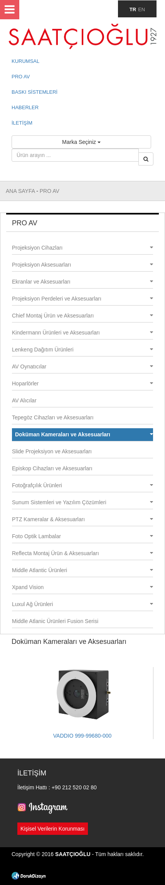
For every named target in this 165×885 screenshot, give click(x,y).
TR (133, 9)
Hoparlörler (82, 383)
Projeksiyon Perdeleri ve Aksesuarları (82, 299)
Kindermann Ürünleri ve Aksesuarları (82, 332)
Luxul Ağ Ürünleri (82, 604)
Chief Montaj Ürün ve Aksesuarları (82, 315)
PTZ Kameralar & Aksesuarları (82, 519)
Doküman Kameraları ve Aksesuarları (84, 434)
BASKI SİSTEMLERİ (34, 92)
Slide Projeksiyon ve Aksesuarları (52, 451)
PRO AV (21, 76)
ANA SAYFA (21, 191)
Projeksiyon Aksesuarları (82, 265)
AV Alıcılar (24, 400)
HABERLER (25, 107)
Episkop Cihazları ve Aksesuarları (52, 468)
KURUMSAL (25, 61)
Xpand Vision (82, 587)
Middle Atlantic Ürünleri (82, 570)
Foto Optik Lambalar (82, 536)
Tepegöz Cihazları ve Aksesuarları (53, 417)
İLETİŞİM (22, 123)
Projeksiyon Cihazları (82, 248)
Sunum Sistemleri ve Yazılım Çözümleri (82, 502)
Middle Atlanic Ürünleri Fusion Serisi (55, 621)
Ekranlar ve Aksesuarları (82, 282)
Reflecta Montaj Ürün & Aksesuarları (82, 553)
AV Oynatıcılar (82, 366)
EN (141, 9)
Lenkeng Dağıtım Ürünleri (82, 349)
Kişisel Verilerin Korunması (52, 829)
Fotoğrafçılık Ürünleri (82, 485)
